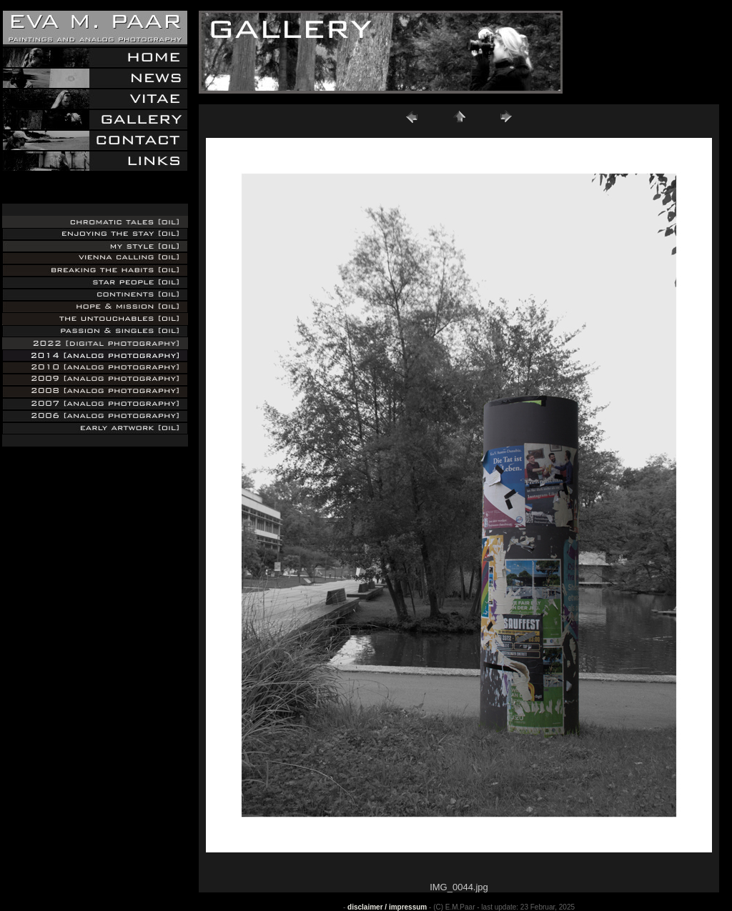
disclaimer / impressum (387, 907)
